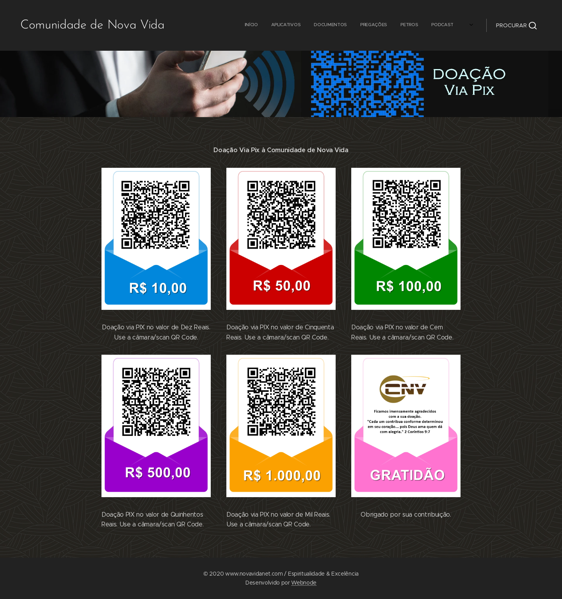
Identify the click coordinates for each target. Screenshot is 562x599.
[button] (516, 25)
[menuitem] (272, 25)
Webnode (304, 582)
